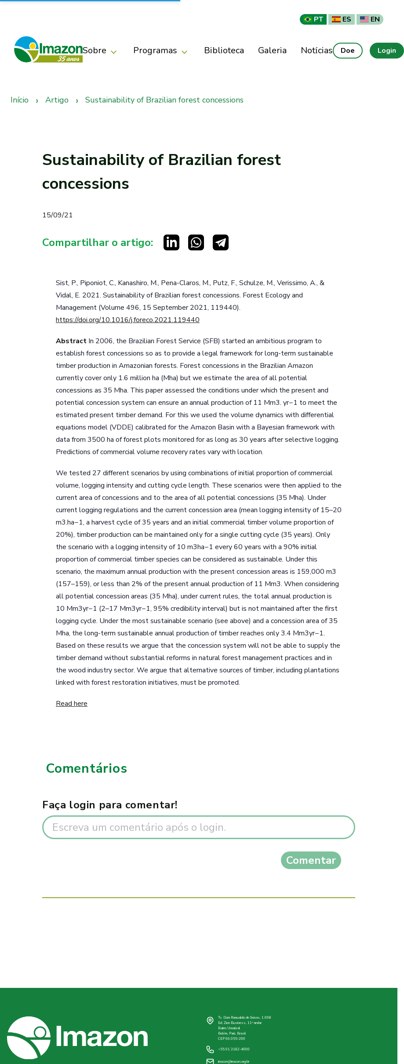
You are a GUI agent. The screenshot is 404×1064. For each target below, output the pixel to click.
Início (20, 100)
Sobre (101, 50)
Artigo (57, 100)
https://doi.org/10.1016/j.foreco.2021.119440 (128, 320)
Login (387, 50)
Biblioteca (224, 50)
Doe (348, 50)
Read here (71, 703)
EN (370, 19)
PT (313, 19)
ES (341, 19)
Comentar (311, 860)
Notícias (317, 50)
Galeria (272, 50)
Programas (161, 50)
